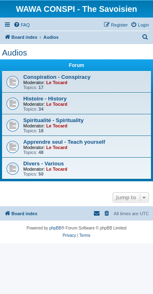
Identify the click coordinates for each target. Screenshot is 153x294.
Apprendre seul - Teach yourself (64, 142)
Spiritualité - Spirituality (53, 120)
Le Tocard (56, 82)
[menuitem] (21, 25)
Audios (14, 52)
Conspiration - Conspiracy (57, 77)
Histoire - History (45, 99)
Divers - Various (43, 163)
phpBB (55, 228)
